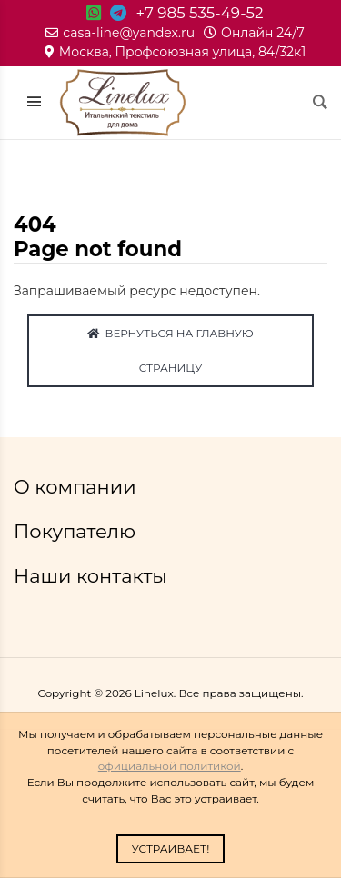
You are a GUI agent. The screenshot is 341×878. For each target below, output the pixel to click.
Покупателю (77, 531)
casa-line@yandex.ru (120, 33)
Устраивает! (171, 848)
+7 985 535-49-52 (199, 13)
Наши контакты (93, 575)
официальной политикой (169, 766)
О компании (77, 486)
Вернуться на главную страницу (170, 350)
